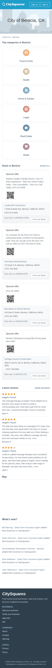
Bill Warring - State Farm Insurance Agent (21, 527)
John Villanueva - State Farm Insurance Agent (23, 570)
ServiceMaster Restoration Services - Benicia (23, 548)
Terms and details (39, 219)
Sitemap (5, 639)
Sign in (45, 4)
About (4, 631)
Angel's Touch (9, 397)
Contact (5, 635)
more (34, 438)
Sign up (34, 4)
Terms (4, 652)
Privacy (5, 648)
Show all (45, 166)
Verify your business (11, 614)
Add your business (10, 610)
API (3, 622)
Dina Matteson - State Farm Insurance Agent (22, 559)
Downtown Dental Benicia (15, 261)
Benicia (16, 37)
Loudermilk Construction (14, 205)
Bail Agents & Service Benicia (17, 309)
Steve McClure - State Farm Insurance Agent (22, 538)
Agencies (6, 618)
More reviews (42, 388)
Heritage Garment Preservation (17, 359)
